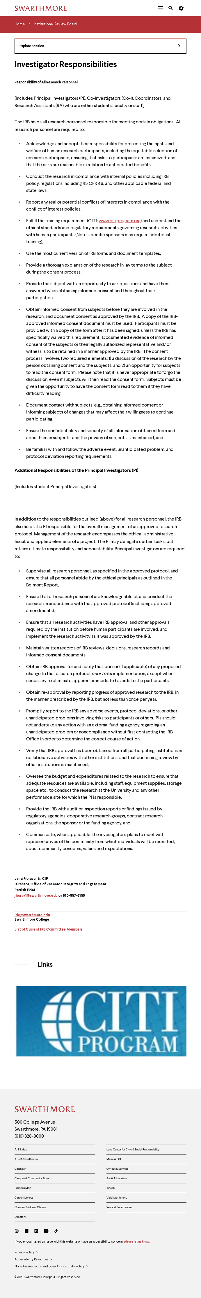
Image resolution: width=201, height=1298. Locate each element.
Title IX (110, 1188)
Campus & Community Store (32, 1178)
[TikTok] (56, 1232)
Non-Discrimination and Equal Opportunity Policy (51, 1266)
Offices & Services (117, 1168)
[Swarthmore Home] (45, 1110)
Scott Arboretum (116, 1178)
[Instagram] (18, 1232)
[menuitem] (160, 8)
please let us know (136, 1241)
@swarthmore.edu (34, 915)
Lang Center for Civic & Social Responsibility (132, 1149)
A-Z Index (21, 1149)
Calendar (20, 1168)
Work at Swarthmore (118, 1207)
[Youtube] (46, 1232)
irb (17, 915)
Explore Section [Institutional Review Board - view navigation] (99, 46)
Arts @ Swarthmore (26, 1159)
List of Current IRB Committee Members (49, 929)
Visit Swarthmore (116, 1197)
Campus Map (23, 1188)
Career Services (24, 1197)
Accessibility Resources (33, 1259)
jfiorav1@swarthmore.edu (36, 896)
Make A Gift (113, 1159)
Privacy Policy (26, 1252)
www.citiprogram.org (119, 221)
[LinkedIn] (36, 1232)
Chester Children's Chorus (30, 1207)
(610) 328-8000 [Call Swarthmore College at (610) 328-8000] (29, 1136)
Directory (20, 1216)
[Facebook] (26, 1232)
